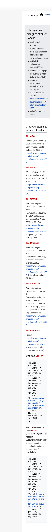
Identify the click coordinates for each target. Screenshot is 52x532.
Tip (30, 136)
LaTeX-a (36, 430)
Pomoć (47, 15)
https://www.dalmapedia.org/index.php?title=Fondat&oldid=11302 (36, 403)
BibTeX (39, 355)
